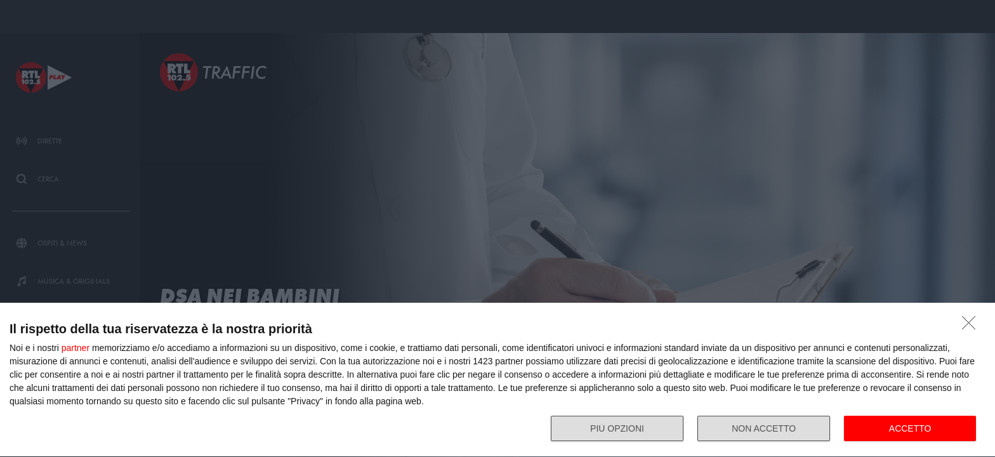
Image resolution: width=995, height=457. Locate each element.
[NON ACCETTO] (972, 326)
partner (75, 347)
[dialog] (497, 380)
